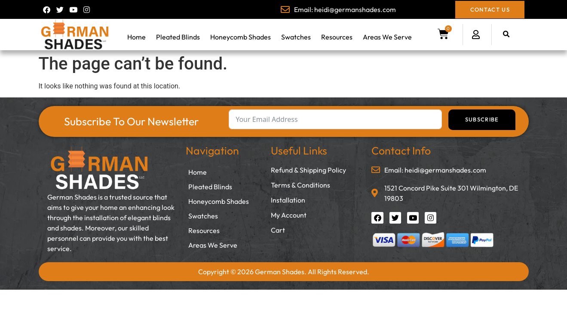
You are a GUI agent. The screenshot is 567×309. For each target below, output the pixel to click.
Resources (336, 37)
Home (136, 37)
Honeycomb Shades (240, 37)
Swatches (296, 37)
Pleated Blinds (178, 37)
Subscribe (482, 119)
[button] (506, 34)
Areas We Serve (387, 37)
